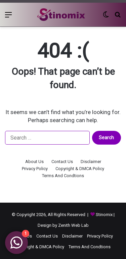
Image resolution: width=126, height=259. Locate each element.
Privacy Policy (35, 168)
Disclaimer (91, 161)
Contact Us (62, 161)
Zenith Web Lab (73, 225)
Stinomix (105, 214)
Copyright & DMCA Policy (79, 168)
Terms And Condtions (63, 175)
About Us (34, 161)
